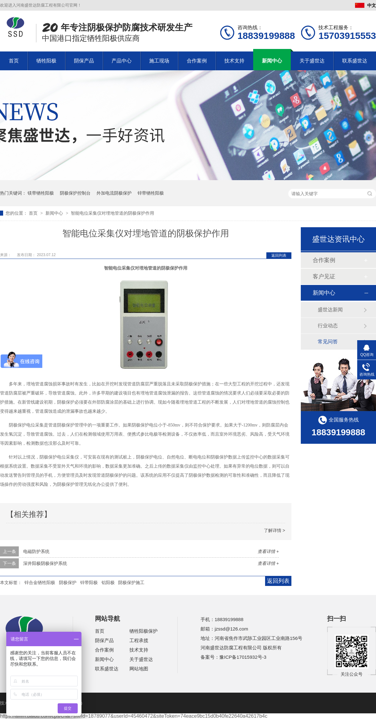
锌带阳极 (89, 582)
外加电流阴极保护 (114, 193)
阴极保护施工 (131, 582)
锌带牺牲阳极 (151, 193)
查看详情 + (268, 551)
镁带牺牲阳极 (41, 193)
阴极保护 (67, 582)
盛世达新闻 (330, 309)
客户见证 (324, 276)
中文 (365, 5)
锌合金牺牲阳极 (39, 582)
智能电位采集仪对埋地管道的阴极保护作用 (112, 213)
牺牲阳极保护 (143, 631)
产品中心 (122, 60)
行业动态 (328, 325)
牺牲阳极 (46, 60)
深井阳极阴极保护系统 (45, 563)
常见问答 (328, 341)
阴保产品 (84, 60)
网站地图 (138, 668)
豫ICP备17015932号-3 (242, 657)
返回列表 (278, 255)
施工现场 (159, 60)
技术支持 (234, 60)
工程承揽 (138, 640)
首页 (14, 60)
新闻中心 (272, 60)
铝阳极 (108, 582)
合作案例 (197, 60)
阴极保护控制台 (75, 193)
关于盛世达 (312, 60)
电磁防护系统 (36, 551)
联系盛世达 (354, 60)
